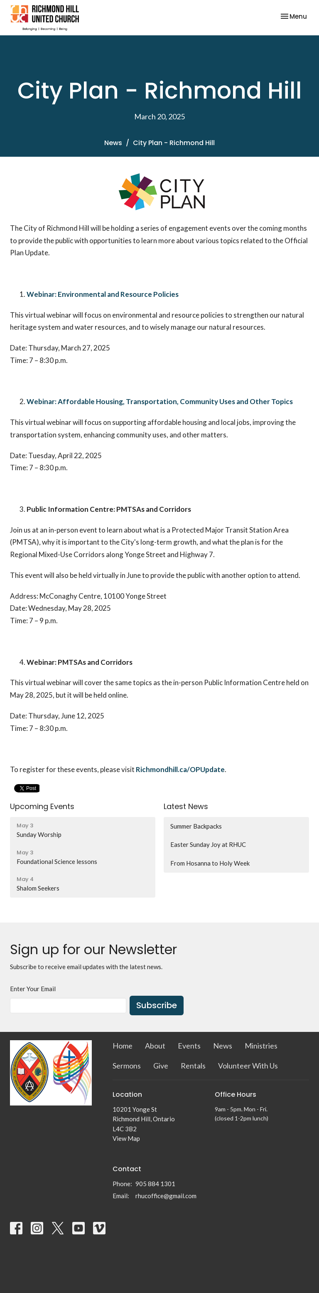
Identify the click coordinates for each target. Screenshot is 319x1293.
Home (123, 1045)
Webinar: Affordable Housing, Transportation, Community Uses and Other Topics (160, 401)
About (155, 1045)
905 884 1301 (155, 1183)
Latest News (186, 806)
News (113, 143)
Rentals (193, 1065)
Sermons (127, 1065)
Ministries (261, 1045)
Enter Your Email (33, 988)
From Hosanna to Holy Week (210, 863)
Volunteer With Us (248, 1065)
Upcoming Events (42, 806)
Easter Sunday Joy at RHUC (208, 844)
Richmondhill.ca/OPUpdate (180, 769)
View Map (126, 1138)
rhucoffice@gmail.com (165, 1195)
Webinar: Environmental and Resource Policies (103, 294)
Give (160, 1065)
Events (189, 1045)
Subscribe (156, 1005)
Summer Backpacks (196, 826)
